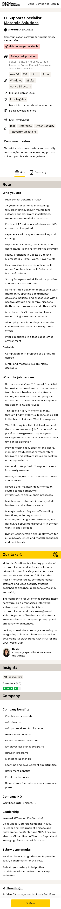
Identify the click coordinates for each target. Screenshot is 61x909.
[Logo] (11, 4)
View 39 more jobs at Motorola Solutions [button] (29, 894)
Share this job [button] (13, 888)
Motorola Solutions (21, 23)
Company (38, 172)
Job (19, 172)
